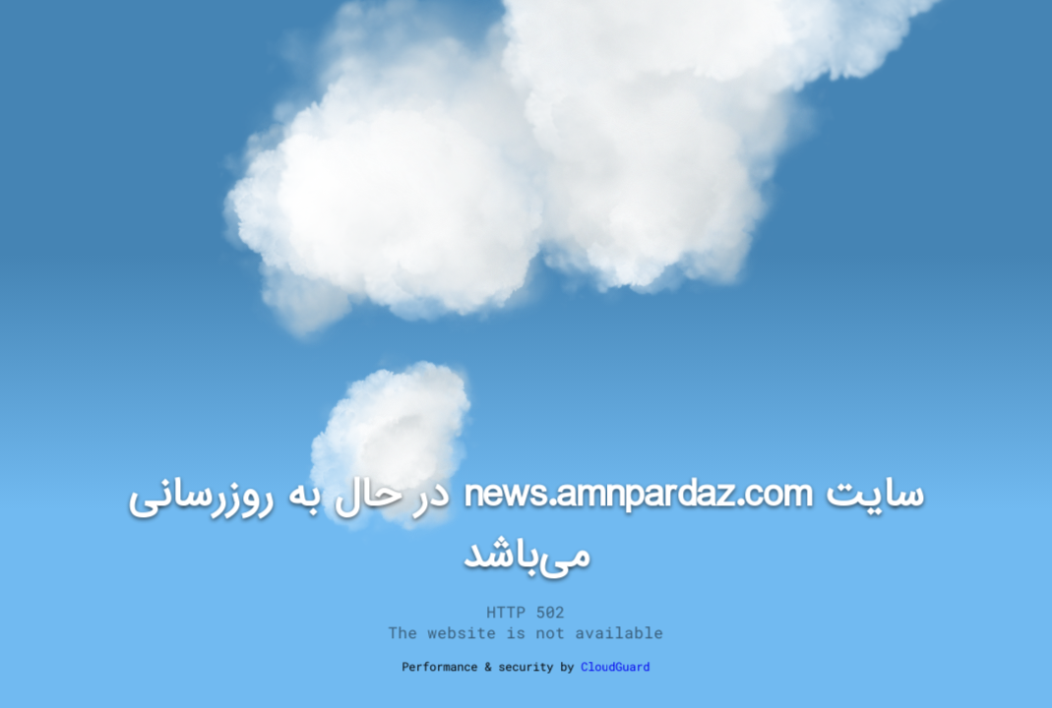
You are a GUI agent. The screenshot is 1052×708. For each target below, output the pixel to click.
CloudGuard (616, 666)
